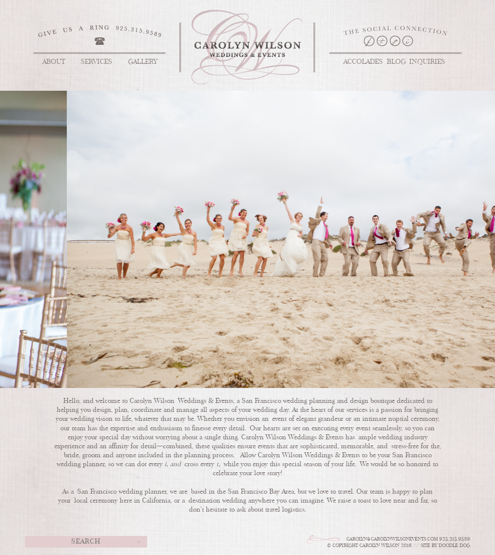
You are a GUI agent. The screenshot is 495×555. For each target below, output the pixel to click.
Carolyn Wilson (259, 47)
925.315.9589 (454, 539)
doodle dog (454, 546)
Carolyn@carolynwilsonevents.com (392, 539)
